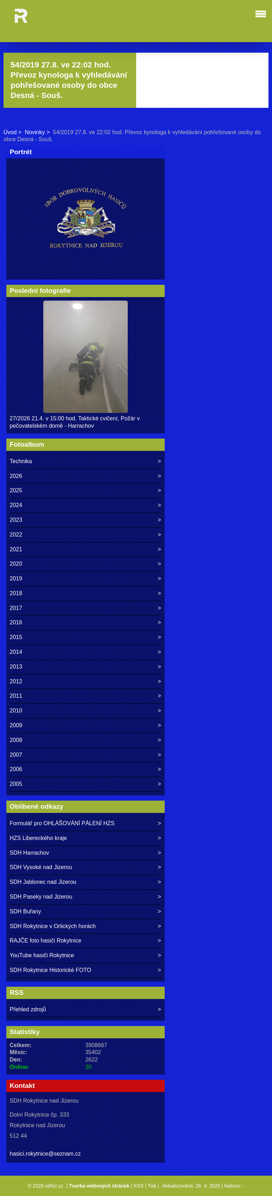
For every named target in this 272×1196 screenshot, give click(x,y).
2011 (16, 696)
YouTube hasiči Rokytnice (42, 955)
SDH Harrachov (29, 853)
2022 (16, 535)
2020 (16, 564)
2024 (16, 505)
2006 (16, 769)
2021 (16, 549)
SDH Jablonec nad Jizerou (43, 882)
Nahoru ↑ (234, 1186)
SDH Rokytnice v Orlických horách (53, 926)
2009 (16, 725)
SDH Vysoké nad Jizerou (41, 867)
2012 (16, 681)
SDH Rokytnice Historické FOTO (50, 970)
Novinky (35, 132)
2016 (16, 622)
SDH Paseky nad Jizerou (41, 897)
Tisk (151, 1186)
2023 (16, 520)
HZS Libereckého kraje (38, 838)
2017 (16, 608)
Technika (21, 461)
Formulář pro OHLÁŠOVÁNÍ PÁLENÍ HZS (62, 823)
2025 (16, 490)
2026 (16, 476)
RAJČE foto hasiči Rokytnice (46, 941)
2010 (16, 711)
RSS (138, 1186)
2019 (16, 578)
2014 (16, 652)
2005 (16, 784)
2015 (16, 637)
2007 (16, 755)
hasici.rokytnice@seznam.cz (45, 1154)
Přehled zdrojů (28, 1009)
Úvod (10, 132)
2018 (16, 593)
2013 (16, 667)
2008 (16, 740)
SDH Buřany (25, 911)
